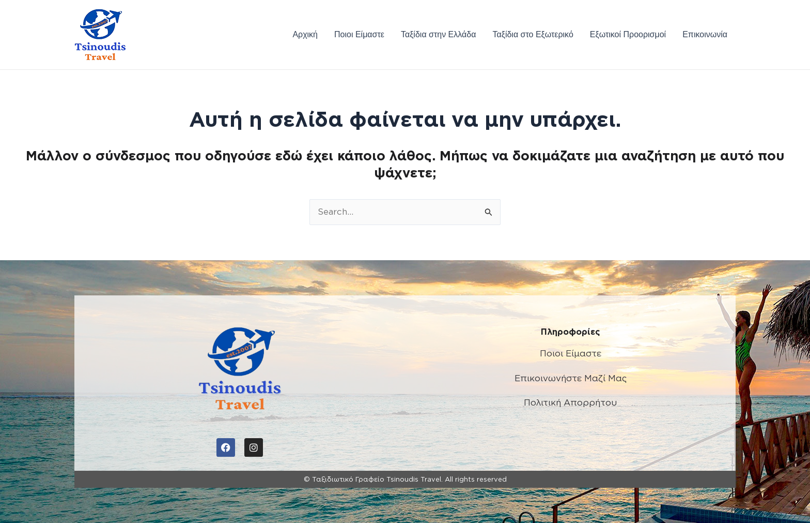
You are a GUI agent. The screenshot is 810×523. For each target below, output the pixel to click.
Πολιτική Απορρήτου (570, 402)
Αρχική (305, 34)
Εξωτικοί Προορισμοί (628, 34)
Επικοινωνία (704, 34)
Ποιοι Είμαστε (359, 34)
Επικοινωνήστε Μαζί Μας (571, 378)
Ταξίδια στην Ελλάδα (438, 34)
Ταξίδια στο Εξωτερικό (532, 34)
